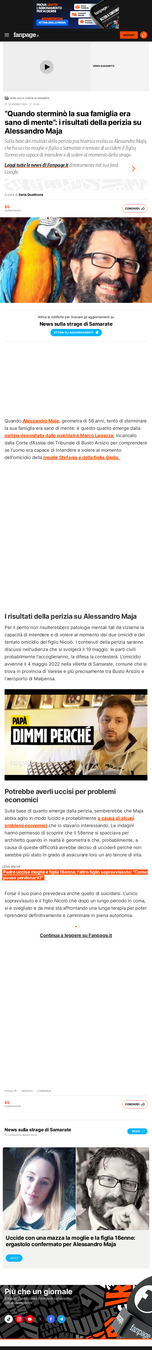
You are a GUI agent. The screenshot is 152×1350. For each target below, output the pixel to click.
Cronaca (27, 1091)
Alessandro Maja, (41, 421)
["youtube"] (30, 1319)
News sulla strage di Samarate (29, 98)
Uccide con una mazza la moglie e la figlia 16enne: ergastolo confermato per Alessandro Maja (70, 1241)
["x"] (40, 1319)
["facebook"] (51, 1319)
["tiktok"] (9, 1319)
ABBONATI (129, 35)
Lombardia (44, 1091)
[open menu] (5, 35)
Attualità (11, 1091)
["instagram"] (19, 1319)
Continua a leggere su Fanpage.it (76, 935)
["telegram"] (61, 1319)
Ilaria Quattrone (31, 194)
